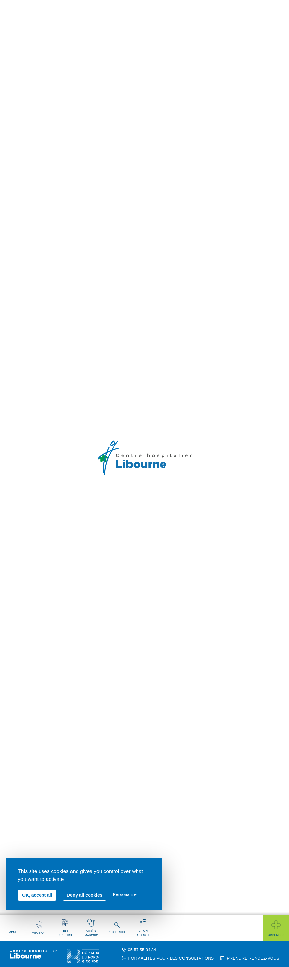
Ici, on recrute (143, 928)
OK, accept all (37, 895)
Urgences (276, 928)
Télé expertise (65, 928)
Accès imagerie (91, 928)
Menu (13, 928)
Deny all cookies (84, 895)
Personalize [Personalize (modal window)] (125, 894)
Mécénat (39, 927)
